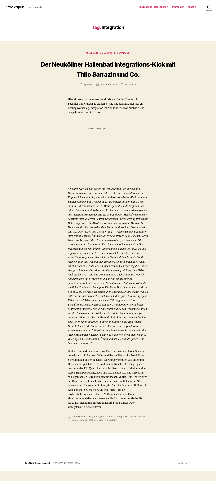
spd (101, 430)
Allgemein (91, 53)
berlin (90, 427)
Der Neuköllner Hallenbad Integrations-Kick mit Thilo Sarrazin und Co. (108, 74)
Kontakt (192, 6)
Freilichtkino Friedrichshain (153, 6)
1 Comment (131, 95)
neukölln (134, 427)
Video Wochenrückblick (116, 53)
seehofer (93, 430)
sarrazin (84, 430)
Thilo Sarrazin (111, 430)
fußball (97, 427)
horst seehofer (109, 427)
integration (123, 427)
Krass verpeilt (16, 7)
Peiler (89, 95)
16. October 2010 (108, 95)
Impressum (178, 6)
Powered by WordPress (68, 473)
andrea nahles (79, 427)
